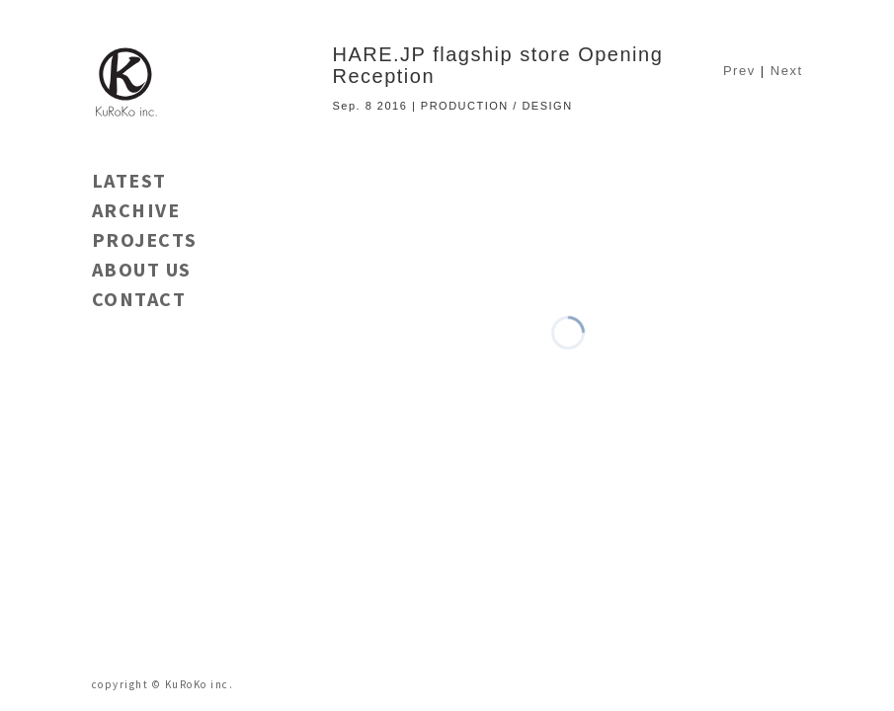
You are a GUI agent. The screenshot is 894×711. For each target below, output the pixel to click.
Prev (739, 70)
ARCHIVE (136, 210)
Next (787, 70)
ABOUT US (142, 269)
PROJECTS (145, 239)
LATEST (129, 180)
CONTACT (139, 298)
